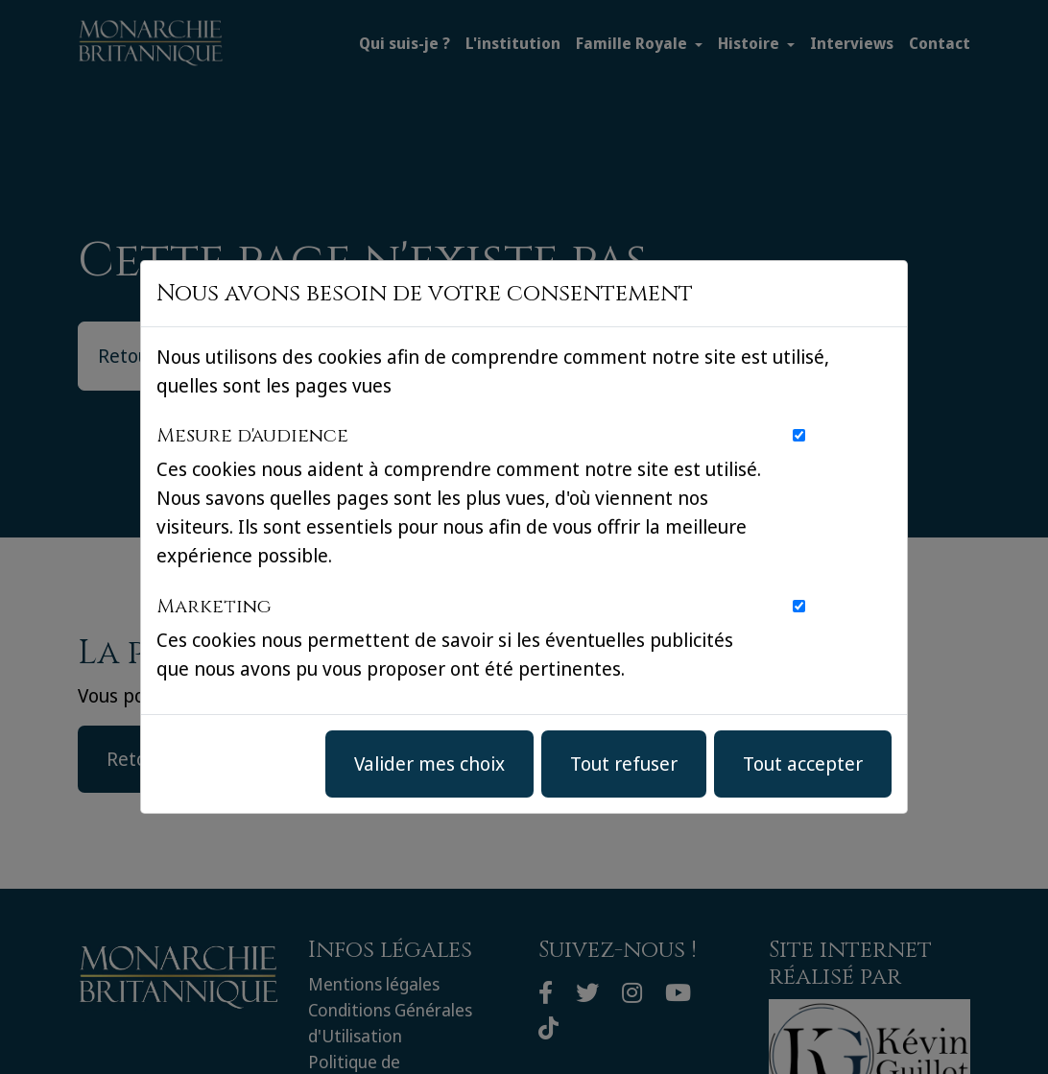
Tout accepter (803, 763)
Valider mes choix (429, 763)
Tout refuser (624, 763)
